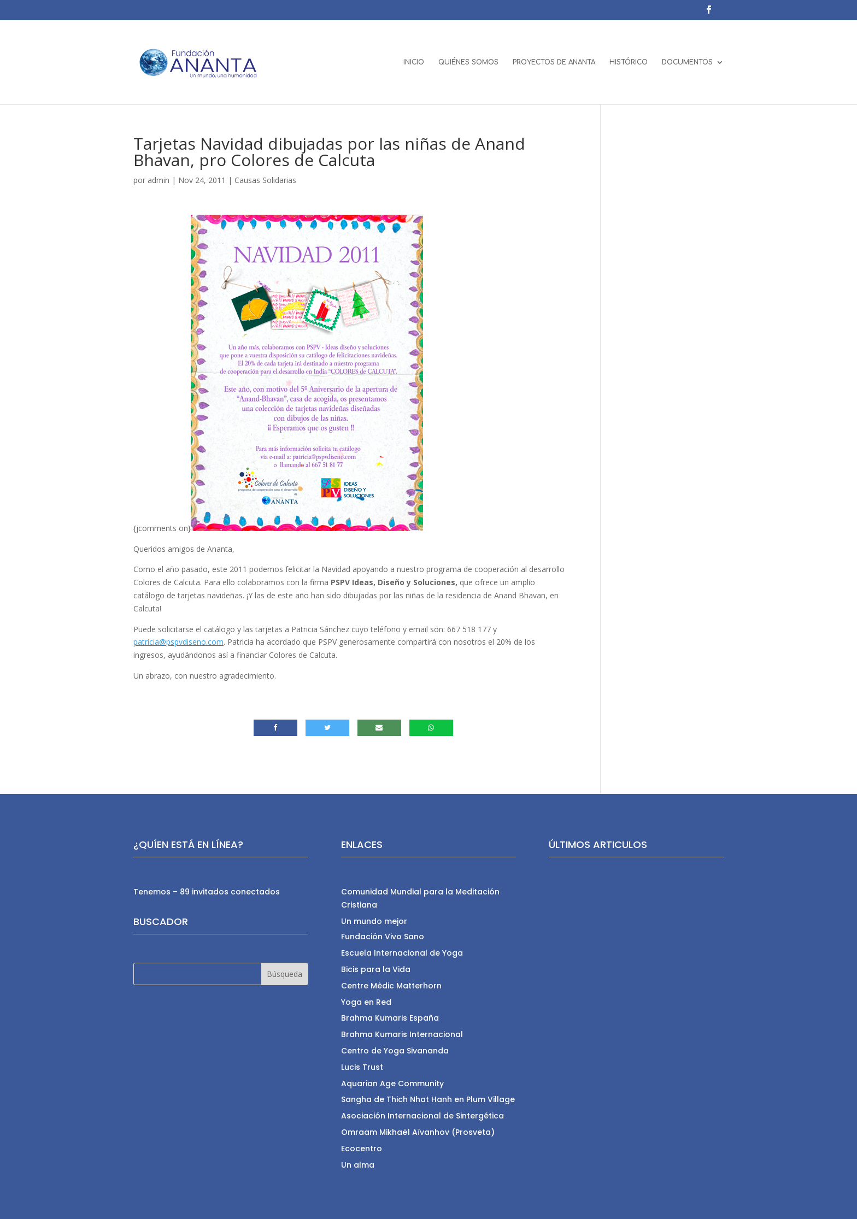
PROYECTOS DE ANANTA (554, 62)
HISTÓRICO (628, 62)
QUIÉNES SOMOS (468, 62)
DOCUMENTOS (687, 62)
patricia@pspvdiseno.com (178, 642)
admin (158, 180)
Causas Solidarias (265, 180)
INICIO (413, 62)
